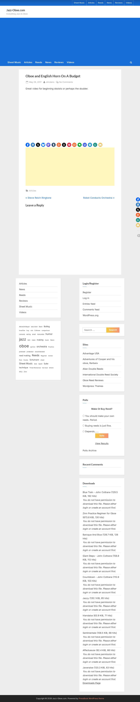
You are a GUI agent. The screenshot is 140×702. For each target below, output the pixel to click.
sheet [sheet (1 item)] (42, 360)
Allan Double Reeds (93, 368)
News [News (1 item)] (52, 340)
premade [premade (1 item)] (22, 352)
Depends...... (92, 431)
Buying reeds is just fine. (98, 425)
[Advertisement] (70, 39)
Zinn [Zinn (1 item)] (25, 372)
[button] (28, 145)
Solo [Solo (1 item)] (35, 364)
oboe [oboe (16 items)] (24, 346)
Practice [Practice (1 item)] (51, 347)
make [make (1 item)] (33, 340)
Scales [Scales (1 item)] (26, 360)
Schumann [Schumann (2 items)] (34, 360)
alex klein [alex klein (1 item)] (34, 327)
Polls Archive (89, 450)
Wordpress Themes (93, 386)
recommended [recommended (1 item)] (40, 352)
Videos (129, 3)
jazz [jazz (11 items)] (22, 339)
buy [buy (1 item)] (28, 330)
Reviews (118, 3)
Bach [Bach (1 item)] (40, 327)
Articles (91, 3)
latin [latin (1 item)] (28, 340)
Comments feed (91, 309)
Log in (86, 298)
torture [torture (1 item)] (51, 368)
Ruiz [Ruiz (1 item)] (20, 360)
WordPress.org (90, 315)
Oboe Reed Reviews (93, 380)
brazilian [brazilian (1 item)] (22, 330)
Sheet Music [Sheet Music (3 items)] (26, 363)
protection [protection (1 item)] (30, 352)
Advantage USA (91, 353)
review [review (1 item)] (50, 356)
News (109, 3)
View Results (102, 443)
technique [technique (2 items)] (23, 367)
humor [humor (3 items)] (49, 334)
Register (87, 292)
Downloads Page (91, 683)
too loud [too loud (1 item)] (45, 368)
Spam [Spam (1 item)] (40, 364)
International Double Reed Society (100, 374)
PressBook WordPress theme (91, 698)
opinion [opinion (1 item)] (32, 347)
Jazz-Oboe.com (15, 10)
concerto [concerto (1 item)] (22, 334)
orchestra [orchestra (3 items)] (42, 346)
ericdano (50, 81)
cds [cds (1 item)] (31, 330)
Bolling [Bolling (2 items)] (47, 326)
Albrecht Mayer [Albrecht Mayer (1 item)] (24, 327)
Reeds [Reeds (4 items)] (35, 355)
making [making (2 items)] (40, 340)
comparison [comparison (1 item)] (46, 330)
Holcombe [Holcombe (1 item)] (40, 334)
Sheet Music (79, 3)
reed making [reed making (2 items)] (24, 355)
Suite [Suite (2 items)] (46, 363)
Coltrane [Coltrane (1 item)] (37, 330)
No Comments (66, 82)
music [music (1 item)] (47, 340)
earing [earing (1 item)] (28, 334)
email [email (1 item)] (34, 334)
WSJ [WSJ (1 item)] (20, 372)
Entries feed (89, 303)
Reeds (100, 3)
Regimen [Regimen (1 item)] (44, 356)
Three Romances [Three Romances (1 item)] (35, 368)
